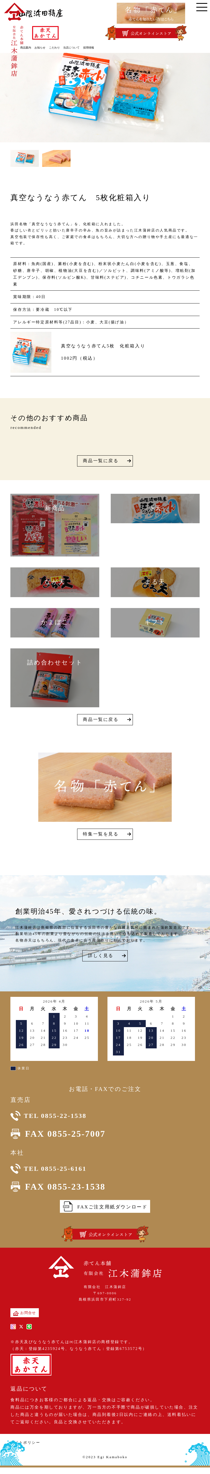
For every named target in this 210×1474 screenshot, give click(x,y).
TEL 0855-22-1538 (57, 1118)
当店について (80, 47)
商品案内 (34, 47)
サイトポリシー (25, 1451)
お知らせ (48, 47)
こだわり (62, 47)
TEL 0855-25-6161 (57, 1175)
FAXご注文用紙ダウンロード (105, 1215)
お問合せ (24, 1321)
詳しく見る (100, 955)
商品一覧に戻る (100, 460)
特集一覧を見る (100, 834)
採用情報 (97, 47)
